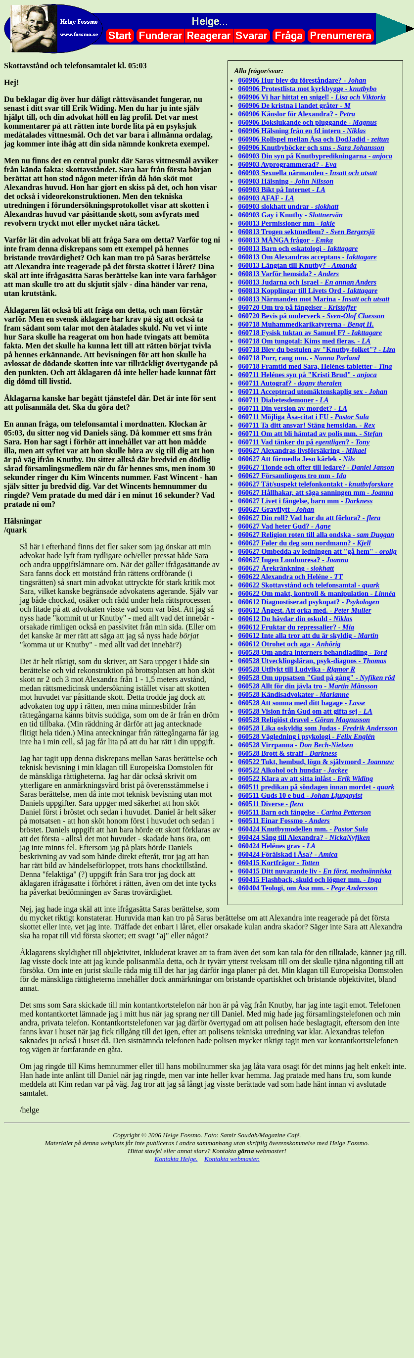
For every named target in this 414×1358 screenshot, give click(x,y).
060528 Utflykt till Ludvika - (296, 669)
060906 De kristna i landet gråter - (294, 105)
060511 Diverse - (270, 804)
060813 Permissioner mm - (286, 223)
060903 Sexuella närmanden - (307, 173)
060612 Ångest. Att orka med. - (304, 610)
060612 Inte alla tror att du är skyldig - (308, 635)
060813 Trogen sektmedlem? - (306, 232)
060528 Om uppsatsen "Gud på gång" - (316, 677)
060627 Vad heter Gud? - (284, 526)
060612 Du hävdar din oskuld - (295, 619)
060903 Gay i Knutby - (290, 215)
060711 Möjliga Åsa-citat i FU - (303, 417)
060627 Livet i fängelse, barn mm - (305, 501)
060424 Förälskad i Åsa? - (287, 854)
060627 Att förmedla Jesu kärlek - (296, 459)
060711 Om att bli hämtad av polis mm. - (310, 433)
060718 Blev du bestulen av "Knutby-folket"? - (316, 349)
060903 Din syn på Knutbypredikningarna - (315, 156)
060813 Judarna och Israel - (307, 282)
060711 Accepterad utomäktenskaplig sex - (312, 391)
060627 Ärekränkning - (286, 568)
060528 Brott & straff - (287, 753)
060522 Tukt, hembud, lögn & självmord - (316, 762)
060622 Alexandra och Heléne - (290, 577)
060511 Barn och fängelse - (304, 812)
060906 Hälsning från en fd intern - (302, 131)
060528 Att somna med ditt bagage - (301, 703)
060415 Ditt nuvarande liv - (314, 871)
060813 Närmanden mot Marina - (313, 299)
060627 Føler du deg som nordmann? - (304, 543)
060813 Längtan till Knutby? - (297, 265)
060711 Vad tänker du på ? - (303, 442)
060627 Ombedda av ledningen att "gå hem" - (317, 551)
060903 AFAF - (266, 198)
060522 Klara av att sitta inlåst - (305, 778)
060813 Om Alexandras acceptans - (307, 257)
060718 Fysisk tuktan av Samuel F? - (310, 333)
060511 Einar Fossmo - (283, 820)
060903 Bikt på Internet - (281, 190)
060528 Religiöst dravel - (304, 720)
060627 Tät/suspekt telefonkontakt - (315, 484)
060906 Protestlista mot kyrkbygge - (307, 89)
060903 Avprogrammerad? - (287, 164)
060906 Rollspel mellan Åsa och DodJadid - (313, 139)
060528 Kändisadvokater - (293, 694)
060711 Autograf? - (289, 383)
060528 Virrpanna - (295, 745)
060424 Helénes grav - (277, 846)
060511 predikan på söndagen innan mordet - (316, 787)
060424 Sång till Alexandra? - (304, 837)
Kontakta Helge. (175, 1159)
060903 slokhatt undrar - (288, 206)
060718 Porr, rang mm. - (299, 358)
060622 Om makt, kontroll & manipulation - (316, 593)
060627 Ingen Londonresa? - (293, 560)
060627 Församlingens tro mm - (292, 476)
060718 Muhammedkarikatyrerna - (305, 324)
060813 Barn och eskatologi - (298, 248)
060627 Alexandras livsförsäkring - (302, 450)
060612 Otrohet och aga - (289, 644)
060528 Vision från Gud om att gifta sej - (305, 711)
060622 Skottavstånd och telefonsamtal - (308, 585)
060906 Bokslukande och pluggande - (307, 122)
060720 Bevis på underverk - (311, 316)
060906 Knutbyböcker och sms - (311, 147)
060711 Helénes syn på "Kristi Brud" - (307, 375)
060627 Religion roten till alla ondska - (316, 534)
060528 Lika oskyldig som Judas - (317, 728)
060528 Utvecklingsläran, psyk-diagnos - (312, 661)
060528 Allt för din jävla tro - (307, 686)
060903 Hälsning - (285, 181)
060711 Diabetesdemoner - (283, 400)
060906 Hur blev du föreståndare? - (302, 80)
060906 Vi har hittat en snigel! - (311, 97)
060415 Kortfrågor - (278, 863)
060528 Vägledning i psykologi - (306, 736)
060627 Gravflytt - (276, 509)
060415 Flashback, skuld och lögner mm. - (309, 879)
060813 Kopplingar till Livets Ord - (307, 290)
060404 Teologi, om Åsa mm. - (307, 888)
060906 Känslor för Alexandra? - (296, 114)
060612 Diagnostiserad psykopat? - (308, 602)
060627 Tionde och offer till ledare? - (316, 467)
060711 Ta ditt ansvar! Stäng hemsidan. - (306, 425)
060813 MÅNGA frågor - (285, 240)
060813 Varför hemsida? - (288, 274)
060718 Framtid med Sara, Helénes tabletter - (315, 366)
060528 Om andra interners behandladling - (312, 652)
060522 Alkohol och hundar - (293, 770)
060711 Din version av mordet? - (292, 408)
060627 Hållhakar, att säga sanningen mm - (315, 492)
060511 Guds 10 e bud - (300, 795)
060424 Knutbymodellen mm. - (303, 829)
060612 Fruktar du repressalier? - (296, 627)
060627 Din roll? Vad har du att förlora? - (309, 518)
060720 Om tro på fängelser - (297, 307)
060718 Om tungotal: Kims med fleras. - (304, 341)
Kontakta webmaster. (232, 1159)
